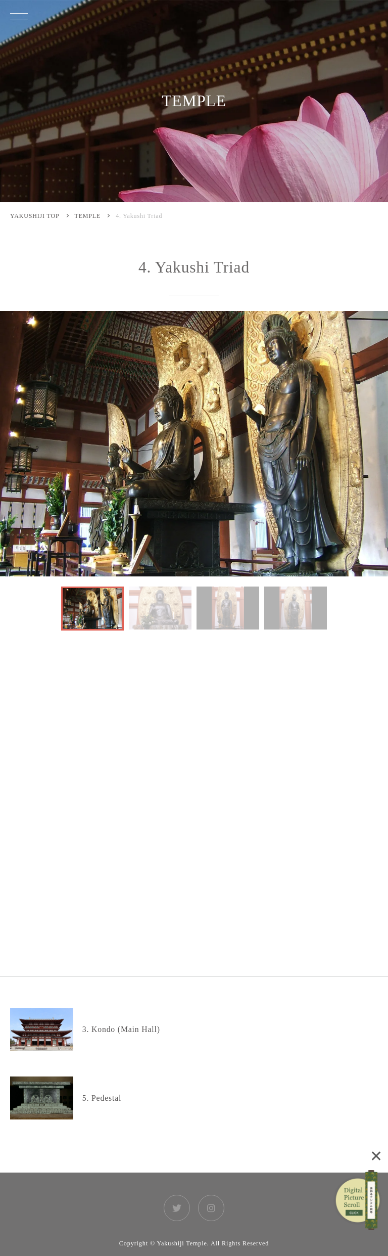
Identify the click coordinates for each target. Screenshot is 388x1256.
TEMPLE (88, 215)
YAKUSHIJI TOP (35, 215)
